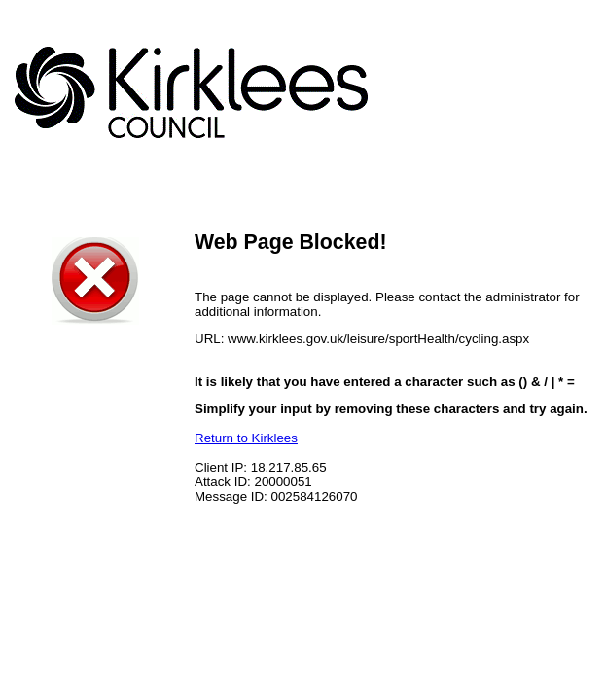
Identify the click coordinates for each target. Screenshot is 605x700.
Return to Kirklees (246, 438)
